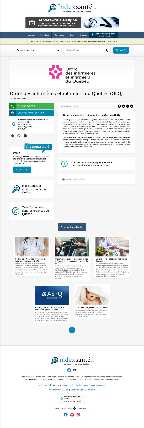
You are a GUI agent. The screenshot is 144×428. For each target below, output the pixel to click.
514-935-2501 (26, 106)
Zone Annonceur (98, 385)
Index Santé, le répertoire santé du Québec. (34, 189)
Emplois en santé (81, 385)
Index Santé (44, 385)
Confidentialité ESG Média (82, 390)
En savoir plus (22, 169)
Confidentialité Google (58, 390)
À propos (67, 385)
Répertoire (44, 35)
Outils (72, 35)
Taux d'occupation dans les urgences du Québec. (35, 211)
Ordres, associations (69, 41)
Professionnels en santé (105, 35)
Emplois (83, 35)
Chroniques (59, 35)
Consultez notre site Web (31, 113)
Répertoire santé (53, 41)
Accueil (31, 35)
